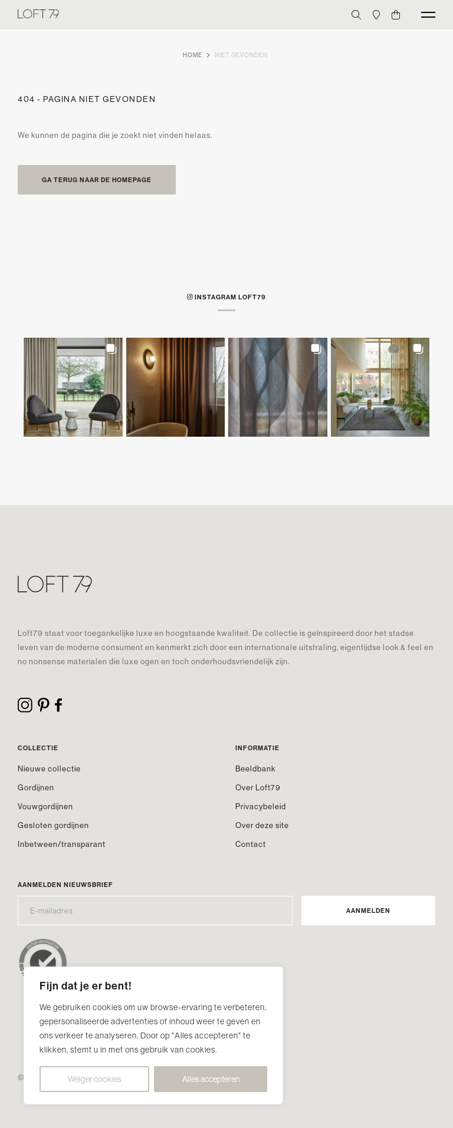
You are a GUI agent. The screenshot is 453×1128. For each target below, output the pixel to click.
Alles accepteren (210, 1079)
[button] (73, 387)
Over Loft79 (258, 787)
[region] (153, 1035)
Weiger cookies (95, 1079)
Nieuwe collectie (49, 768)
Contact (250, 844)
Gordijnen (36, 787)
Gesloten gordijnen (53, 825)
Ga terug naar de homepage (97, 180)
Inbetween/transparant (62, 844)
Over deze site (262, 825)
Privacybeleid (260, 806)
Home (192, 55)
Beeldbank (255, 768)
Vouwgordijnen (45, 806)
